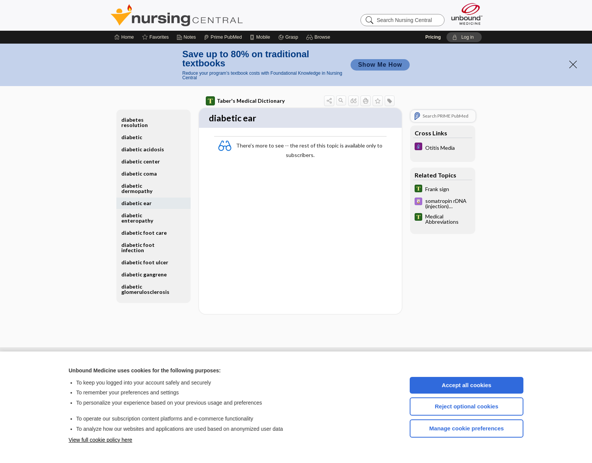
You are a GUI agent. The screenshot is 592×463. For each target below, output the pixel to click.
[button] (319, 37)
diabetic (131, 137)
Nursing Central (205, 15)
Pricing (433, 37)
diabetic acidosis (142, 149)
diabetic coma (139, 173)
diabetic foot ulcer (144, 262)
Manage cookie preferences (466, 428)
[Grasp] (288, 37)
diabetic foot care (144, 232)
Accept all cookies (467, 385)
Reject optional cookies (466, 406)
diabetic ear (136, 203)
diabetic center (140, 161)
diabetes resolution (134, 122)
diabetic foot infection (138, 247)
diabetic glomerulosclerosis (145, 289)
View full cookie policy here (100, 440)
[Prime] (223, 37)
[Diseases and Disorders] (442, 147)
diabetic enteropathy (137, 218)
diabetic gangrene (144, 274)
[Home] (124, 37)
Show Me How (380, 64)
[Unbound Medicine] (467, 14)
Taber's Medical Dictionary (245, 100)
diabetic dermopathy (136, 188)
